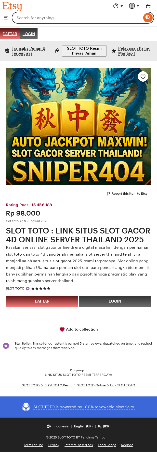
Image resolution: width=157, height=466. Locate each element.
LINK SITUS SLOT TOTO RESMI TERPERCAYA (78, 375)
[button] (78, 426)
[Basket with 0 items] (148, 6)
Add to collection (78, 330)
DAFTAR (10, 33)
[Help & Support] (118, 6)
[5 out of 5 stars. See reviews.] (41, 288)
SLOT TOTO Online (91, 385)
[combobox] (77, 18)
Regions (127, 445)
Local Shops (107, 445)
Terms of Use (33, 445)
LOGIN (29, 33)
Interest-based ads (79, 445)
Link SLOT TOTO (122, 385)
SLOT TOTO (15, 288)
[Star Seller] (28, 288)
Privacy (53, 445)
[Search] (148, 18)
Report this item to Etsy (126, 193)
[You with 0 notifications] (134, 6)
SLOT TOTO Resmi (58, 385)
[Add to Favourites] (143, 76)
